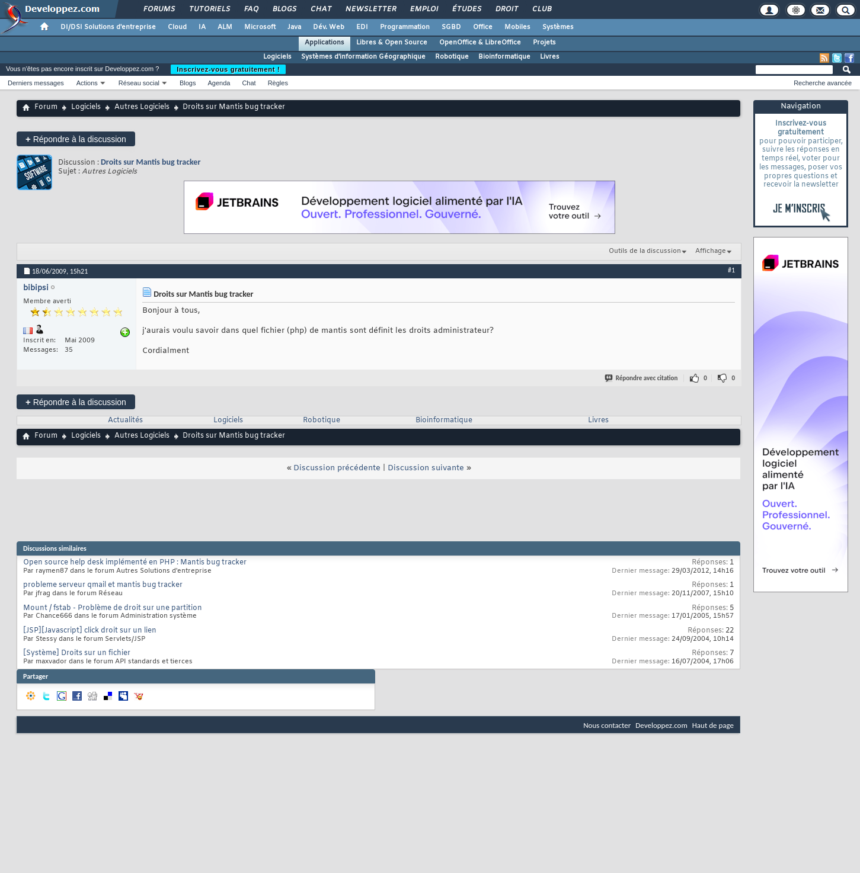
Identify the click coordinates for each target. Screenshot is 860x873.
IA (202, 27)
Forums (158, 9)
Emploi (423, 9)
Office (483, 27)
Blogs (284, 9)
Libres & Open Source (391, 42)
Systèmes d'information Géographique (363, 57)
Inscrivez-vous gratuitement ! (228, 69)
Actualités (125, 420)
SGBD (451, 27)
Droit (506, 9)
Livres (550, 57)
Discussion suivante (426, 468)
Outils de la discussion (645, 251)
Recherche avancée (823, 82)
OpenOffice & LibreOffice (480, 42)
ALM (225, 27)
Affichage (710, 251)
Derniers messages (36, 82)
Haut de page (713, 725)
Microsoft (260, 27)
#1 (731, 270)
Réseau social (139, 82)
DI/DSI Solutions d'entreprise (108, 27)
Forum (45, 107)
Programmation (405, 27)
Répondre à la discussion (75, 139)
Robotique (452, 57)
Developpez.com (661, 725)
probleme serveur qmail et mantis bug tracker (103, 585)
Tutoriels (209, 9)
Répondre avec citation (642, 378)
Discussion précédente (337, 468)
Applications (324, 42)
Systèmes (558, 27)
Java (294, 27)
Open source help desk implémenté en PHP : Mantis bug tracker (135, 562)
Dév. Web (328, 27)
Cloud (177, 27)
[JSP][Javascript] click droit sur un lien (89, 631)
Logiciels (277, 57)
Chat (320, 9)
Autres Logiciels (142, 107)
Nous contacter (607, 725)
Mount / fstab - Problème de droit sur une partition (112, 608)
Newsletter (370, 9)
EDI (362, 27)
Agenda (218, 82)
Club (541, 9)
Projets (544, 42)
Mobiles (517, 27)
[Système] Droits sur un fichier (76, 653)
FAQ (250, 9)
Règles (278, 82)
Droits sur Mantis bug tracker (150, 162)
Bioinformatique (504, 57)
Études (466, 9)
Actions (87, 82)
